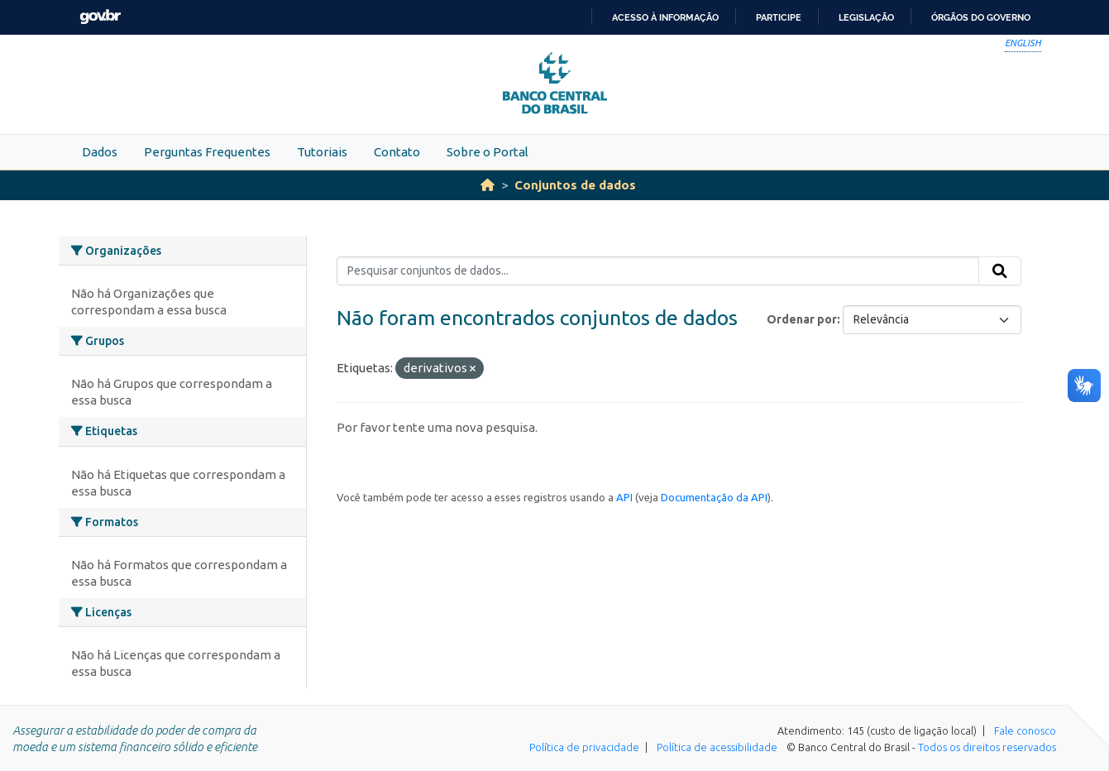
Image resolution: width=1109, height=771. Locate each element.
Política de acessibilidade (717, 747)
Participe (778, 17)
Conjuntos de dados (575, 185)
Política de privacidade (584, 747)
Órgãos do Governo (980, 17)
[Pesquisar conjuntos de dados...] (658, 271)
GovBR (100, 17)
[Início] (487, 185)
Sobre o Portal (487, 152)
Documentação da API (714, 497)
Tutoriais (322, 152)
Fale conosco (1025, 730)
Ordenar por (802, 319)
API (624, 497)
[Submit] (999, 271)
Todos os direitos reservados (987, 747)
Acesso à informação (665, 17)
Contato (397, 152)
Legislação (866, 17)
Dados (99, 152)
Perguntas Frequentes (207, 152)
